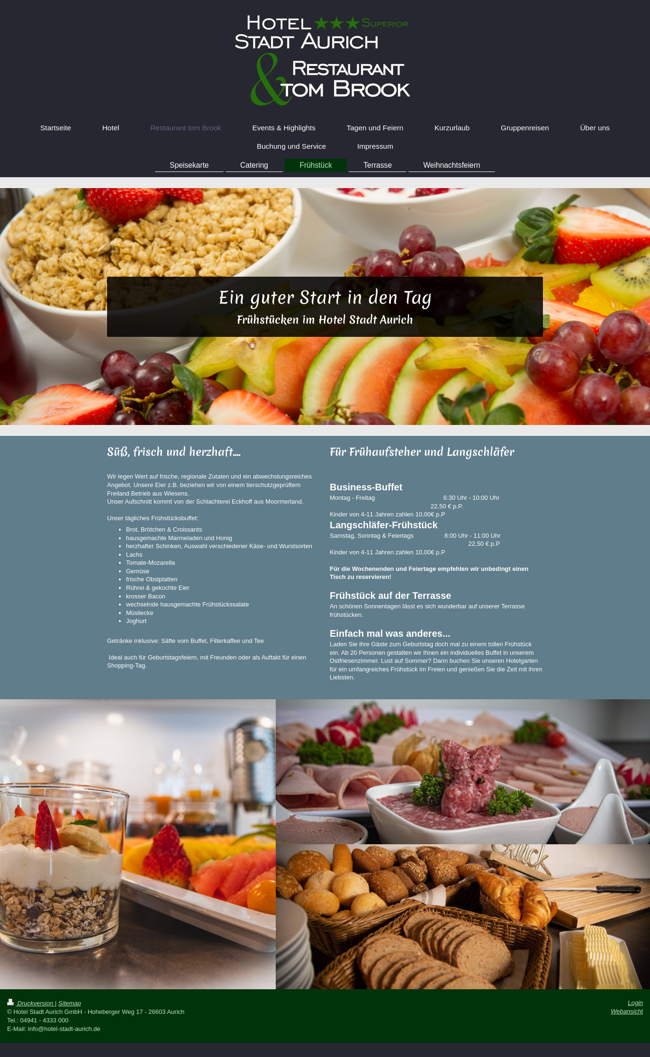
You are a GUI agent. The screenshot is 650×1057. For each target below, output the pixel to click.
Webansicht (627, 1011)
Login (635, 1002)
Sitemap (69, 1003)
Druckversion (31, 1003)
